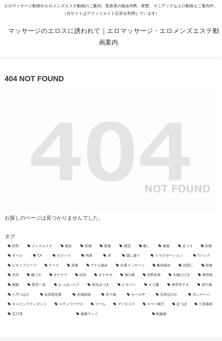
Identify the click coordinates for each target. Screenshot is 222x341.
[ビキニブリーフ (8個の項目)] (23, 265)
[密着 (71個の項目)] (106, 246)
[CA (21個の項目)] (39, 255)
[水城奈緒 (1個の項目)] (84, 294)
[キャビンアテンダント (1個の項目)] (28, 304)
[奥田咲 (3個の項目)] (206, 275)
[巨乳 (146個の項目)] (14, 246)
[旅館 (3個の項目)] (14, 285)
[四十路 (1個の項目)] (206, 285)
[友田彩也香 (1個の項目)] (53, 294)
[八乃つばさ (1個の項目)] (20, 294)
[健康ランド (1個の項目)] (111, 314)
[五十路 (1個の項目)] (111, 294)
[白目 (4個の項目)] (81, 275)
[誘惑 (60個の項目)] (126, 246)
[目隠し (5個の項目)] (187, 265)
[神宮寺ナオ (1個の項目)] (179, 285)
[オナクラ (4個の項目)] (59, 275)
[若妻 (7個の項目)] (73, 265)
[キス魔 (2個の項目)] (153, 285)
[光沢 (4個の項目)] (14, 275)
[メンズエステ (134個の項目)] (41, 246)
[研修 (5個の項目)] (208, 265)
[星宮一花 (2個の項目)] (37, 285)
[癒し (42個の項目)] (145, 246)
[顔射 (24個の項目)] (207, 246)
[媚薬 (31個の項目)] (165, 246)
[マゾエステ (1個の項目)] (125, 304)
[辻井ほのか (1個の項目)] (168, 294)
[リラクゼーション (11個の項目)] (168, 255)
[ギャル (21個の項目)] (17, 255)
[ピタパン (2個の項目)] (127, 285)
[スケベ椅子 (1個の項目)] (154, 304)
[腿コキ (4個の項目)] (35, 275)
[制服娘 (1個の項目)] (183, 314)
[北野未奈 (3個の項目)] (152, 275)
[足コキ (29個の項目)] (186, 246)
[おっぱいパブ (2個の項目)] (67, 285)
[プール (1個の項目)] (99, 304)
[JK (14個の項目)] (109, 255)
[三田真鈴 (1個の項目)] (204, 304)
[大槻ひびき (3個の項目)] (180, 275)
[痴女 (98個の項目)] (67, 246)
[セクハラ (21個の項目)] (63, 255)
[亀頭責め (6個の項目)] (162, 265)
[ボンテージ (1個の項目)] (201, 294)
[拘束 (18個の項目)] (89, 255)
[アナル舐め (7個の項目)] (98, 265)
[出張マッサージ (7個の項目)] (131, 265)
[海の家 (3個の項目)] (128, 275)
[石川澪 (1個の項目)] (39, 314)
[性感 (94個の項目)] (87, 246)
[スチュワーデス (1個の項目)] (69, 304)
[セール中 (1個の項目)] (138, 294)
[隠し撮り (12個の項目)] (133, 255)
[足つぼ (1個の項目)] (180, 304)
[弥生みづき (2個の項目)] (99, 285)
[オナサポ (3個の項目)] (104, 275)
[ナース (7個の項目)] (53, 265)
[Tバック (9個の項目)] (203, 255)
